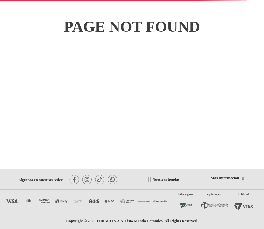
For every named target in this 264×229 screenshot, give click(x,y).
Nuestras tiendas (166, 179)
